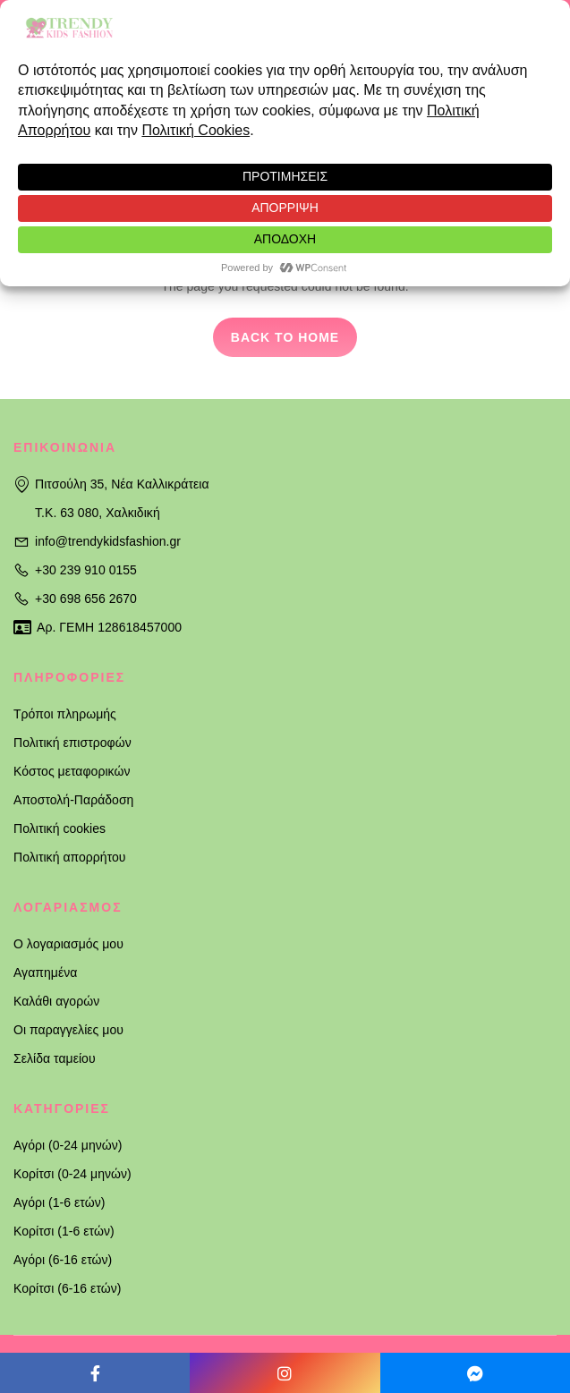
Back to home (285, 337)
